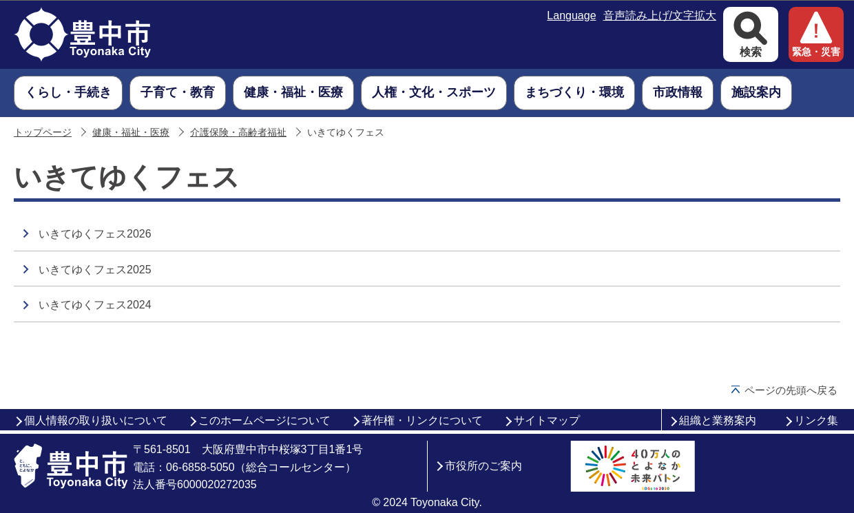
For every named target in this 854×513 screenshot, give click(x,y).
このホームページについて (264, 420)
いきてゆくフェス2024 (95, 305)
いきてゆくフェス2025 (95, 269)
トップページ (43, 132)
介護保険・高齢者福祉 (238, 132)
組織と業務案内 (717, 420)
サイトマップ (547, 420)
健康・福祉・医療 (130, 132)
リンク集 (816, 420)
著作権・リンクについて (422, 420)
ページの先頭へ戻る (790, 390)
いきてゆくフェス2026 (95, 234)
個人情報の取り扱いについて (95, 420)
